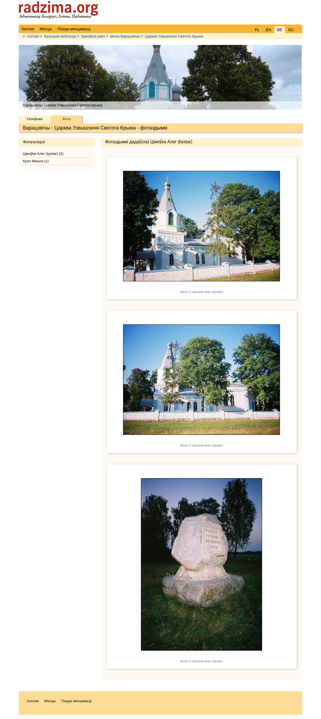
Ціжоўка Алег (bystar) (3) (43, 154)
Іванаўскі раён (93, 36)
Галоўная (34, 119)
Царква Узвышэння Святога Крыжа (174, 36)
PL (257, 30)
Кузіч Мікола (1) (36, 161)
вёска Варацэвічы (125, 36)
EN (268, 30)
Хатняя (33, 36)
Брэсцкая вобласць (60, 36)
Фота (66, 119)
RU (291, 30)
